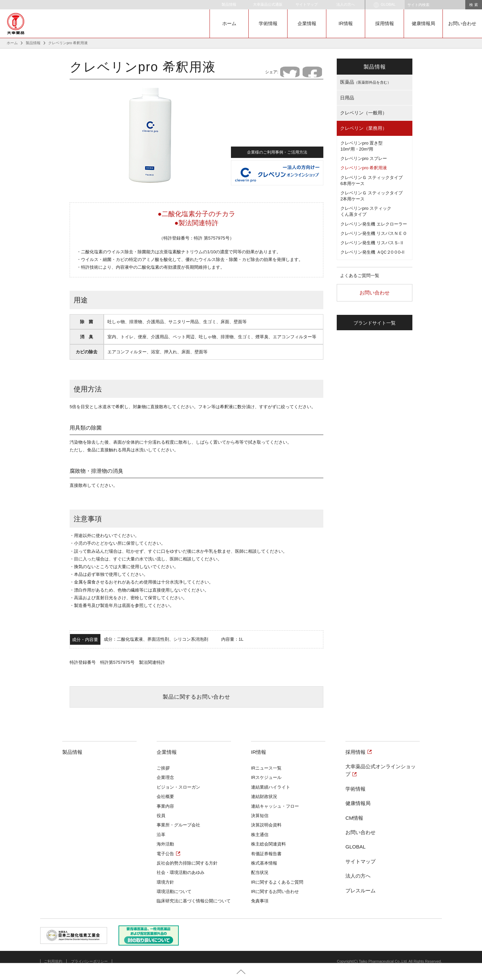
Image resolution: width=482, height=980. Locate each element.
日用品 (347, 97)
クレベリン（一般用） (363, 112)
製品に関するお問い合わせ (196, 697)
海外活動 (165, 844)
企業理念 (165, 777)
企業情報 (307, 23)
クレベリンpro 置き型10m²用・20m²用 (361, 146)
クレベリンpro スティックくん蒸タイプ (365, 211)
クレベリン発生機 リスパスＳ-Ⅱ (372, 242)
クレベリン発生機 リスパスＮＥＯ (373, 233)
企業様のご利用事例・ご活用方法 (277, 151)
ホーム (229, 23)
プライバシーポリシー (89, 961)
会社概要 (165, 796)
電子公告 (165, 853)
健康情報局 (423, 23)
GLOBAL (384, 5)
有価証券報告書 (266, 853)
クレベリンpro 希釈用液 (363, 167)
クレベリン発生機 (372, 252)
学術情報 (268, 23)
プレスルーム (360, 890)
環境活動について (174, 891)
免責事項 (259, 900)
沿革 (161, 834)
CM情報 (354, 818)
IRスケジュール (266, 777)
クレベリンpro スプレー (363, 158)
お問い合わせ (462, 23)
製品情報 (229, 4)
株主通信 (259, 834)
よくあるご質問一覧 (359, 275)
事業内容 (165, 806)
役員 (161, 815)
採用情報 (384, 23)
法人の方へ (345, 4)
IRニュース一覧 (266, 768)
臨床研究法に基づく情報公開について (194, 900)
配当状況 (259, 872)
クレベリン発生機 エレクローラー (373, 224)
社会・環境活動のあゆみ (181, 872)
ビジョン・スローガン (178, 787)
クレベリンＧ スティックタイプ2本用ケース (371, 195)
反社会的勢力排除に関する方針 (187, 863)
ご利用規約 (53, 961)
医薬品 (365, 82)
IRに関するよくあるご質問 (277, 882)
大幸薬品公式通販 (268, 4)
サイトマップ (307, 4)
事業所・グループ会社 (178, 824)
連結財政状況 (264, 796)
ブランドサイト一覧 (374, 323)
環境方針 (165, 882)
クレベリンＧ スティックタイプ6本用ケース (371, 180)
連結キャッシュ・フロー (275, 806)
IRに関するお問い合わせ (275, 891)
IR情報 (346, 23)
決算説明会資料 (266, 824)
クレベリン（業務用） (363, 128)
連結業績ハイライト (270, 787)
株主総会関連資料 (268, 844)
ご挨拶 (163, 768)
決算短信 (259, 815)
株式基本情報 (264, 863)
